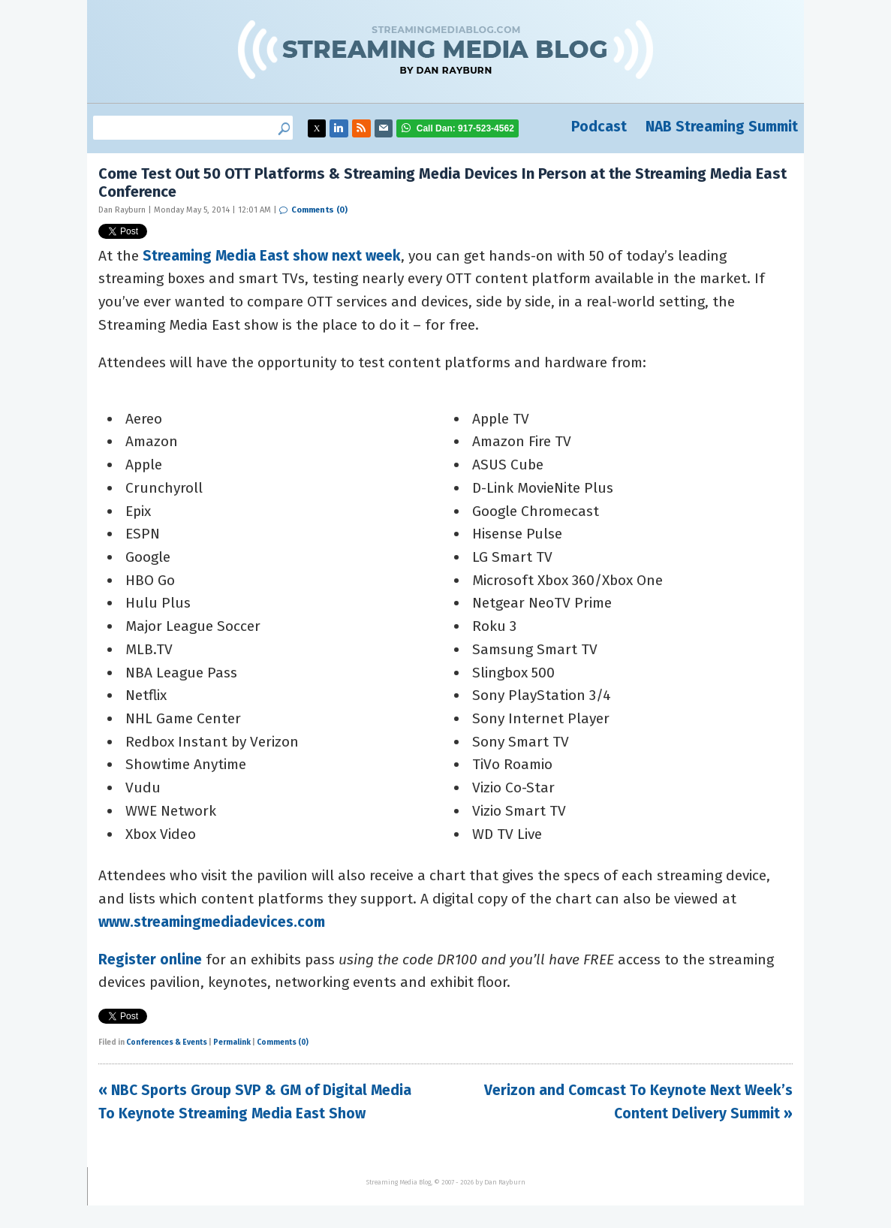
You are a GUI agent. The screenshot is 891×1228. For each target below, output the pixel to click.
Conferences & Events (166, 1042)
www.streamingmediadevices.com (211, 922)
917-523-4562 (465, 128)
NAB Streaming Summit (722, 126)
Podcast (599, 126)
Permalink (232, 1042)
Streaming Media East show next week (272, 255)
